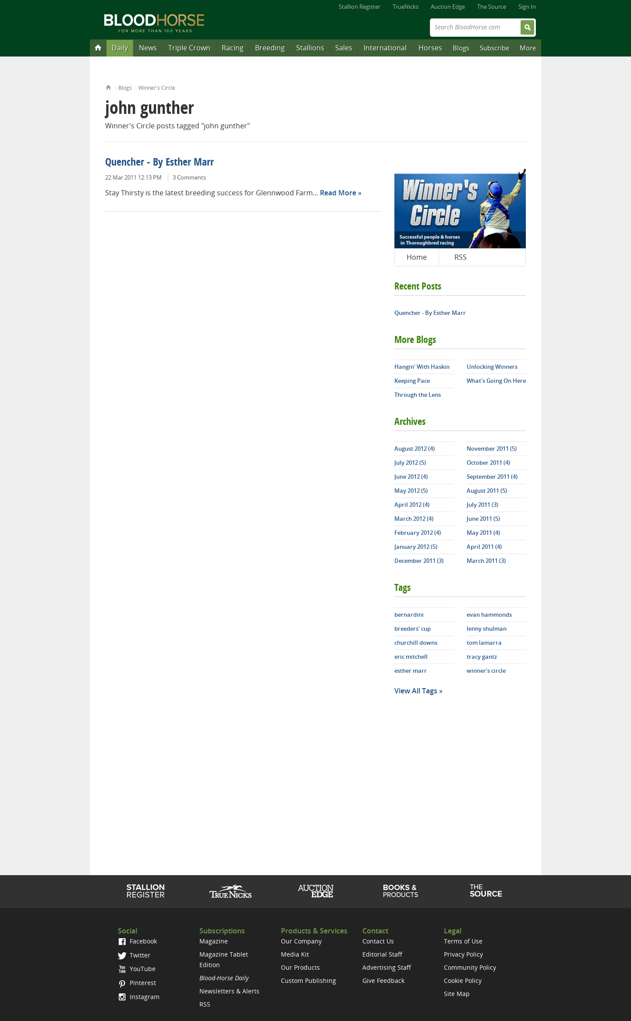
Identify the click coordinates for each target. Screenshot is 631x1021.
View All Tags (415, 691)
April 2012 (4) (411, 505)
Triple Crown (189, 48)
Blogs (461, 47)
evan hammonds (489, 614)
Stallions (310, 48)
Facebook (137, 941)
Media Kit (295, 954)
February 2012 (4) (417, 533)
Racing (233, 48)
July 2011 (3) (482, 505)
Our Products (300, 967)
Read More (338, 193)
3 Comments (189, 177)
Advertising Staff (386, 967)
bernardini (409, 614)
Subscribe (494, 47)
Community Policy (470, 967)
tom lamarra (484, 643)
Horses (430, 48)
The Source (491, 7)
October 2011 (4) (488, 462)
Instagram (139, 997)
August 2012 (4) (414, 448)
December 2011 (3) (418, 561)
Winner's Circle (156, 88)
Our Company (301, 941)
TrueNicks (405, 7)
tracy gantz (482, 657)
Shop (400, 891)
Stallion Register (359, 7)
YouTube (137, 968)
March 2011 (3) (486, 561)
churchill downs (415, 643)
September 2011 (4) (492, 476)
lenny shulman (487, 628)
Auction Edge (448, 7)
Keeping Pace (412, 381)
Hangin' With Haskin (422, 367)
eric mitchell (411, 657)
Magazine (213, 941)
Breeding (270, 48)
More (528, 47)
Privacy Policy (463, 954)
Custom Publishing (308, 980)
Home (108, 86)
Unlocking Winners (492, 367)
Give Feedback (383, 980)
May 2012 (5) (411, 491)
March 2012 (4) (413, 519)
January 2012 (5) (415, 547)
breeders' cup (412, 628)
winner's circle (486, 671)
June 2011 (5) (483, 519)
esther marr (410, 671)
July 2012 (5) (410, 462)
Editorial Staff (382, 954)
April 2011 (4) (484, 547)
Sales (343, 48)
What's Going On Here (496, 381)
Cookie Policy (463, 980)
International (385, 48)
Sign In (527, 7)
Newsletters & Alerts (229, 991)
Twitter (134, 955)
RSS (460, 257)
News (148, 48)
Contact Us (378, 941)
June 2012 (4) (411, 476)
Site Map (457, 993)
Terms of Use (463, 941)
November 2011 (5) (492, 448)
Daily (120, 48)
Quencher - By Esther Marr (159, 163)
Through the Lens (417, 395)
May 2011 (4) (483, 533)
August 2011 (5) (487, 491)
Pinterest (137, 983)
